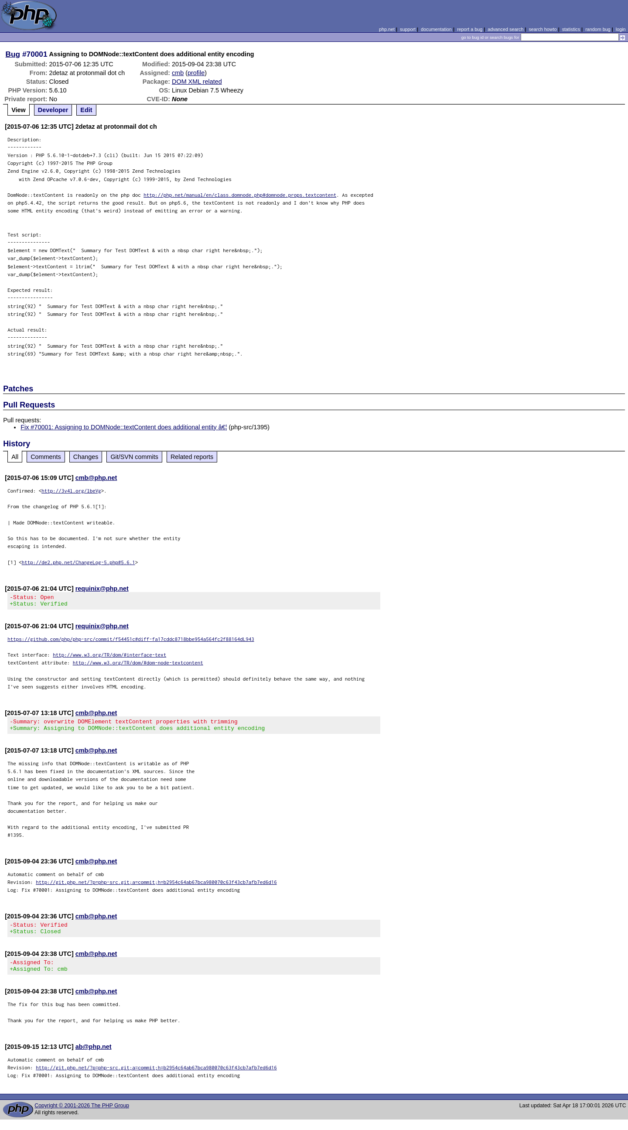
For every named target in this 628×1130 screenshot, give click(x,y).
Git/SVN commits (134, 456)
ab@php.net (93, 1057)
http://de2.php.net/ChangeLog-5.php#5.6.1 (78, 562)
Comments (46, 456)
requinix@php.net (102, 588)
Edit (86, 109)
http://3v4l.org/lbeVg (71, 490)
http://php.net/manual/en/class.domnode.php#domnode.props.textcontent (239, 195)
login (621, 29)
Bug (13, 54)
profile (196, 72)
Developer (53, 109)
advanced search (505, 29)
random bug (598, 29)
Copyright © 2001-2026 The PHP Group (81, 1116)
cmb (178, 72)
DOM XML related (197, 81)
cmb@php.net (96, 477)
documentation (436, 29)
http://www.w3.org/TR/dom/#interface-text (109, 657)
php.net (387, 29)
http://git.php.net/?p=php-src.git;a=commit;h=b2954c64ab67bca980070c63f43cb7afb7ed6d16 (156, 887)
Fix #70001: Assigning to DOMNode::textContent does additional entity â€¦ (123, 427)
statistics (571, 29)
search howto (542, 29)
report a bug (469, 29)
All (14, 456)
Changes (86, 456)
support (408, 29)
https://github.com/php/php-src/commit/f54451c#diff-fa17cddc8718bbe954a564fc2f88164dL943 (130, 641)
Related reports (192, 456)
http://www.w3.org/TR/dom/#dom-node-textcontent (138, 665)
